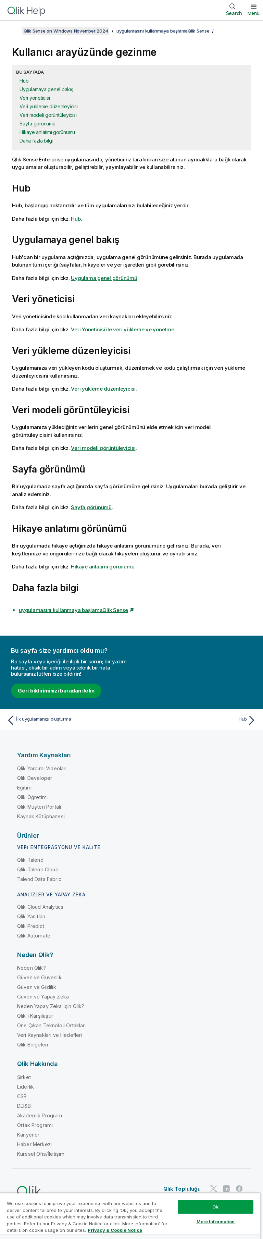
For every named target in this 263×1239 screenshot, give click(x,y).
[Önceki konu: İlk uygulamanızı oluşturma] (67, 720)
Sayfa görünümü (37, 123)
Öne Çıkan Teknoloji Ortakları (51, 1025)
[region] (130, 1216)
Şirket (24, 1077)
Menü (254, 13)
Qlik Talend (30, 860)
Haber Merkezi (34, 1144)
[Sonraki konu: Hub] (196, 720)
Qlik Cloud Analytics (40, 907)
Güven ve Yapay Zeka (43, 996)
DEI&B (24, 1106)
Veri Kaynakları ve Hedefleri (49, 1035)
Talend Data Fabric (39, 879)
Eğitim (24, 787)
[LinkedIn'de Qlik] (226, 1188)
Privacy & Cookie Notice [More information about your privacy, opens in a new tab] (115, 1230)
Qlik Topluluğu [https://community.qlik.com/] (182, 1189)
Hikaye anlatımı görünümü (47, 132)
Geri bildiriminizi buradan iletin (56, 690)
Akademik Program (39, 1115)
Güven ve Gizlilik (36, 987)
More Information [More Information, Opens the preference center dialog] (216, 1221)
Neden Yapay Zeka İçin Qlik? (50, 1006)
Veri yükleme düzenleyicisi (49, 106)
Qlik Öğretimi (32, 797)
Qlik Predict (30, 926)
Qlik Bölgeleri (32, 1044)
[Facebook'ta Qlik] (239, 1188)
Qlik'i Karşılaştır (35, 1016)
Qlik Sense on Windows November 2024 (66, 31)
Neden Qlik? (31, 968)
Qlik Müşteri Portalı (39, 807)
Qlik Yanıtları (31, 916)
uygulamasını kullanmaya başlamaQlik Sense (163, 31)
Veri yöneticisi (35, 98)
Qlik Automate (33, 936)
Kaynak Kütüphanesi (41, 816)
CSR (22, 1096)
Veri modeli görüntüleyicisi (48, 115)
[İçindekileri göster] (14, 30)
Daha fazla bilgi (36, 141)
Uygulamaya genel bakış (46, 89)
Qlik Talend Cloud (38, 869)
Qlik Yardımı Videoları (42, 768)
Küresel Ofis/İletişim (40, 1154)
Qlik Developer (34, 778)
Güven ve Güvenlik (39, 977)
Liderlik (25, 1087)
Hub (24, 81)
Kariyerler (28, 1135)
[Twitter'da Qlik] (214, 1188)
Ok (215, 1207)
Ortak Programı (35, 1125)
